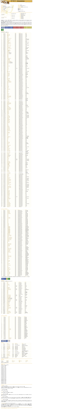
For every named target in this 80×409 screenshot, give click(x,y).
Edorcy (8, 91)
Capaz (8, 257)
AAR (7, 189)
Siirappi (8, 118)
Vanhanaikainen (9, 198)
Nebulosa (8, 240)
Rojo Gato (8, 269)
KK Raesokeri (8, 204)
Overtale (8, 158)
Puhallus (8, 51)
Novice (8, 94)
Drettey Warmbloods (9, 237)
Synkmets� (8, 116)
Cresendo (8, 274)
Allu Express (8, 60)
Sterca (7, 114)
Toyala (8, 68)
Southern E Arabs (9, 43)
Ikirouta (8, 188)
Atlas (7, 282)
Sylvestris (8, 115)
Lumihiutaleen (8, 172)
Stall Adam (8, 73)
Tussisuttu (8, 53)
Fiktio (7, 36)
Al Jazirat (8, 153)
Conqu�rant (8, 226)
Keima (8, 87)
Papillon (8, 111)
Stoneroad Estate (9, 295)
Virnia (7, 160)
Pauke (7, 157)
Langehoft (8, 40)
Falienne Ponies (9, 180)
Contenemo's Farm (9, 38)
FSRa (7, 44)
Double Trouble (9, 145)
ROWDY (8, 104)
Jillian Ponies (8, 148)
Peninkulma (8, 156)
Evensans (8, 97)
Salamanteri (8, 212)
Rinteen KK (8, 78)
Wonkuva (8, 170)
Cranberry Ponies (9, 289)
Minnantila (8, 210)
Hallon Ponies (8, 150)
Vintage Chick (8, 177)
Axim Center (8, 217)
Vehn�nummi (8, 50)
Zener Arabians (9, 107)
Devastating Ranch (9, 61)
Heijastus (8, 200)
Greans (8, 223)
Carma (7, 294)
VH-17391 (6, 11)
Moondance (8, 233)
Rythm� (8, 146)
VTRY (8, 57)
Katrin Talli (8, 34)
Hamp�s (8, 163)
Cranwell (8, 284)
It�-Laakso (8, 35)
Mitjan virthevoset (9, 81)
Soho (7, 254)
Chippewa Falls (9, 46)
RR (7, 123)
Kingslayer (8, 75)
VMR (7, 33)
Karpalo (8, 86)
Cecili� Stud (8, 80)
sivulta (26, 276)
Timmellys (8, 251)
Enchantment (8, 47)
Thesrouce (8, 178)
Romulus (8, 196)
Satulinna (8, 183)
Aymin (8, 236)
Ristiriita (8, 181)
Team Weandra (9, 213)
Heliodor (8, 113)
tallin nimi (8, 206)
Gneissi (8, 110)
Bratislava (8, 93)
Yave (7, 285)
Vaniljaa (8, 270)
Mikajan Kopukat (9, 96)
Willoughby (8, 190)
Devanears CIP (8, 130)
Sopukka (8, 166)
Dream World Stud (9, 48)
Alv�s (8, 41)
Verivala (8, 174)
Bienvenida (8, 117)
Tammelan (8, 171)
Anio (7, 70)
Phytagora (5, 10)
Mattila (8, 143)
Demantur (8, 120)
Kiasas (8, 147)
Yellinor (8, 201)
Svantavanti (8, 127)
